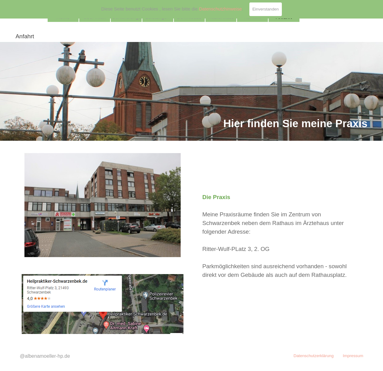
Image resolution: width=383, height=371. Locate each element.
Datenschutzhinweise (220, 8)
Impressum (353, 355)
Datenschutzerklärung (314, 355)
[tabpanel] (191, 91)
